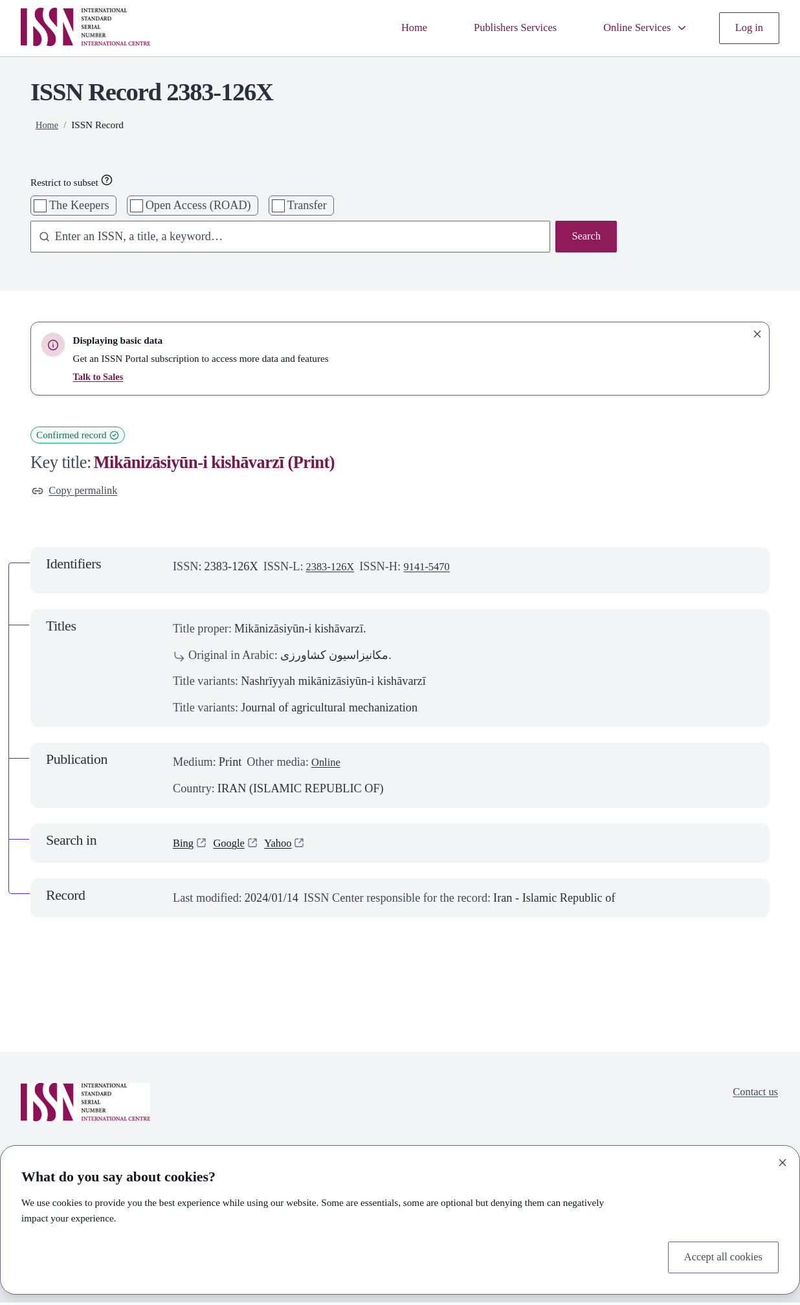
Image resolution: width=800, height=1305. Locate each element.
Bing (184, 845)
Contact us (753, 1095)
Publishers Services (500, 27)
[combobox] (284, 238)
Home (393, 27)
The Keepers (79, 205)
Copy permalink (78, 491)
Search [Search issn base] (584, 237)
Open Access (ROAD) (198, 205)
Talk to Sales (99, 376)
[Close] (782, 1160)
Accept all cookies (718, 1256)
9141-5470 (434, 569)
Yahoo (285, 845)
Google (233, 845)
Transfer (307, 205)
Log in (747, 27)
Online (327, 764)
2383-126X (332, 569)
